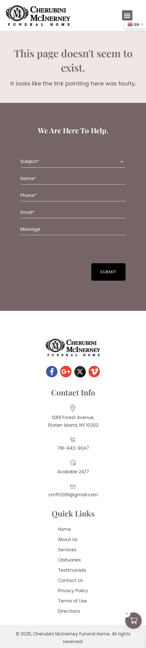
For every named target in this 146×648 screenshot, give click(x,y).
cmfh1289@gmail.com (73, 495)
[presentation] (51, 249)
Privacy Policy (73, 591)
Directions (69, 611)
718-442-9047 (73, 448)
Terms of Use (72, 601)
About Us (67, 539)
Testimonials (72, 570)
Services (67, 550)
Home (64, 529)
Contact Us (70, 580)
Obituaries (69, 560)
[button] (127, 15)
